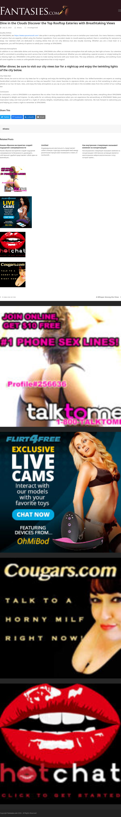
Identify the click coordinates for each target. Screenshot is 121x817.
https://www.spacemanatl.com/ (26, 35)
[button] (119, 10)
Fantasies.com (12, 813)
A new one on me (8, 297)
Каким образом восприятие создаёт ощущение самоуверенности (16, 146)
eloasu (19, 28)
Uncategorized (32, 28)
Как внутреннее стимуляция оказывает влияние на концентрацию (100, 146)
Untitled (44, 145)
